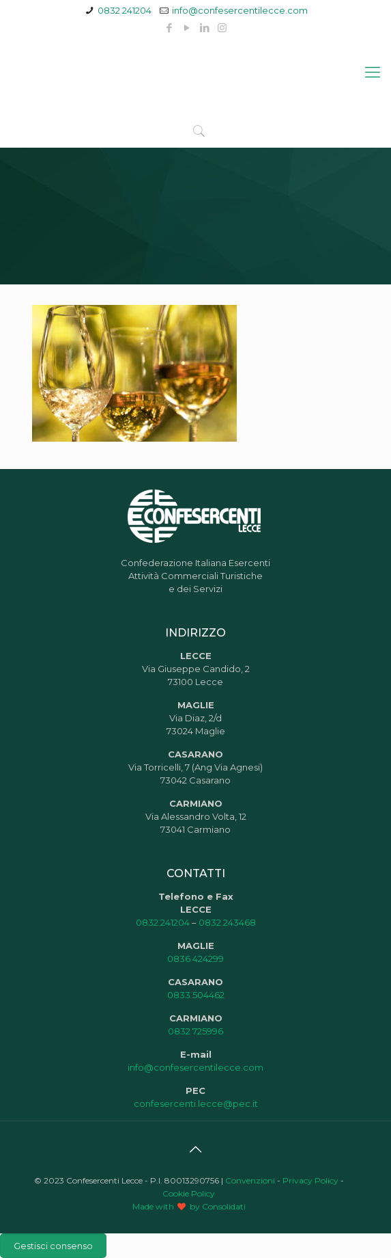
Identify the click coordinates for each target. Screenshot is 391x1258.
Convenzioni (250, 1180)
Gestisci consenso (53, 1245)
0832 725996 (195, 1031)
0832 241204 (124, 10)
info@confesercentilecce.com (240, 10)
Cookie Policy (188, 1193)
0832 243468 (227, 922)
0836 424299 (195, 958)
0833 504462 (196, 994)
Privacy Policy (310, 1180)
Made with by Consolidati (189, 1206)
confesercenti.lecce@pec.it (196, 1103)
